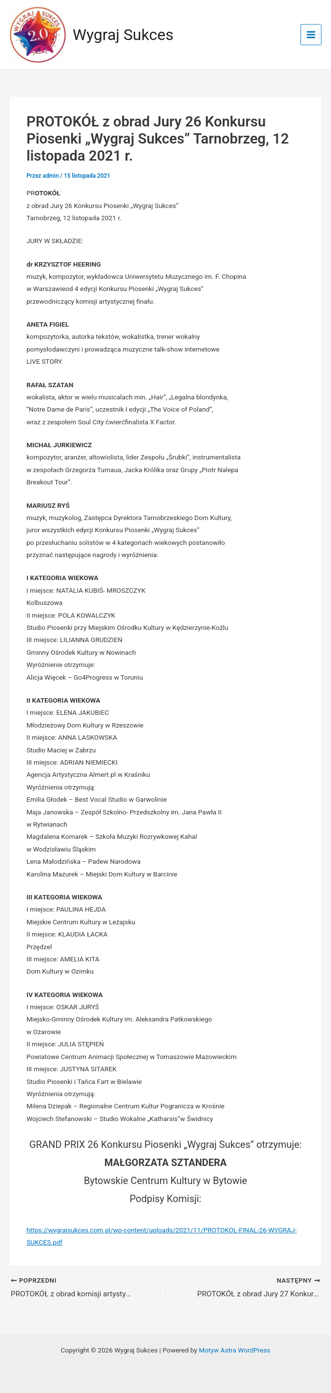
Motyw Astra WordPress (234, 1350)
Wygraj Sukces (125, 36)
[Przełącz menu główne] (312, 36)
